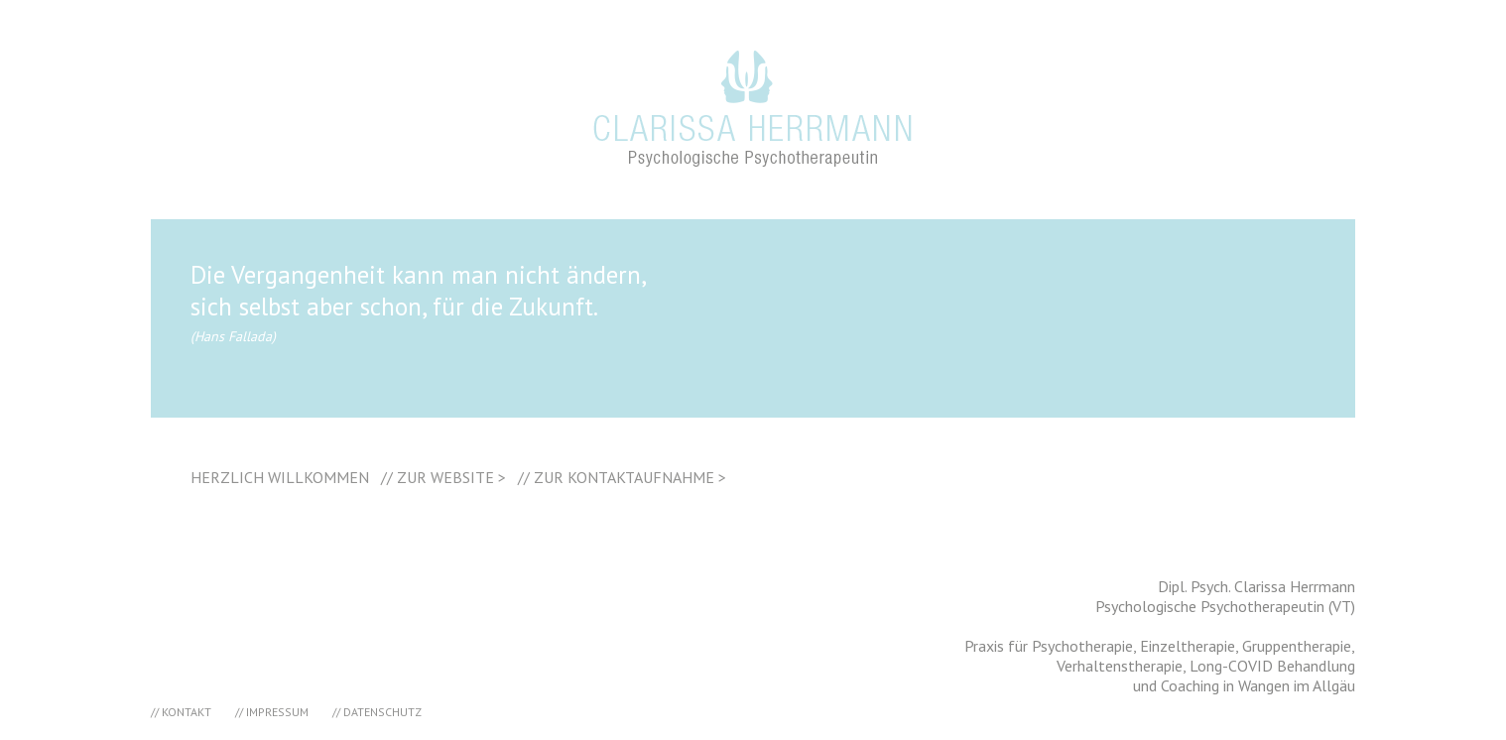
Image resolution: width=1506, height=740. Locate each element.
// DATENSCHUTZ (377, 711)
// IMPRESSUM (272, 711)
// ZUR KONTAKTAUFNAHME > (622, 477)
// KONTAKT (181, 711)
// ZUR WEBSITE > (443, 477)
